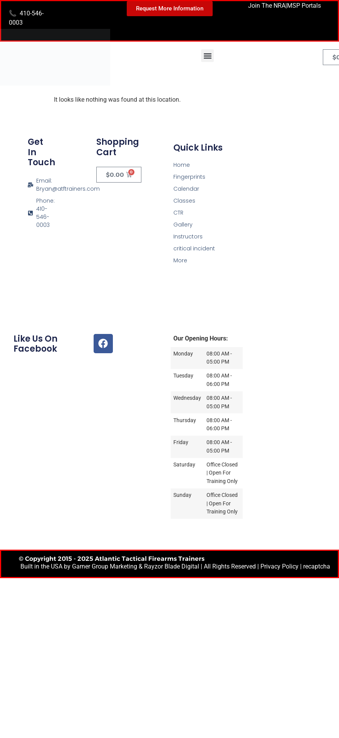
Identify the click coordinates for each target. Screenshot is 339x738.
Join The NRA (266, 5)
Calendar (186, 189)
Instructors (188, 236)
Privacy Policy (279, 566)
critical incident (194, 248)
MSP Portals (304, 5)
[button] (207, 55)
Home (181, 165)
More (180, 260)
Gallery (183, 224)
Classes (184, 201)
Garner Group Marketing (104, 566)
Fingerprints (189, 177)
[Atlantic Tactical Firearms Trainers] (289, 184)
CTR (178, 212)
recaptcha (316, 566)
